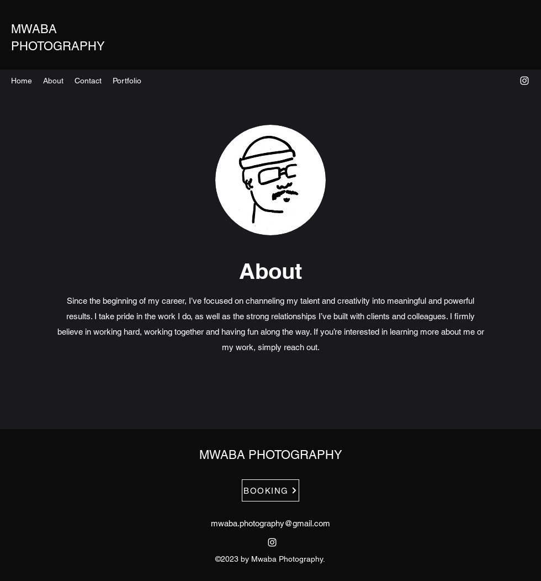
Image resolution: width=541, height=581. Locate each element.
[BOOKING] (270, 490)
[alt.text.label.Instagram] (524, 80)
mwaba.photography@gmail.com (270, 523)
